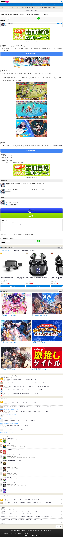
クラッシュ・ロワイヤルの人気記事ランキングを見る (9, 418)
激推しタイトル (34, 10)
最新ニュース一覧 (20, 7)
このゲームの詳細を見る (11, 204)
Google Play (31, 216)
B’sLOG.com (48, 530)
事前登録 (28, 10)
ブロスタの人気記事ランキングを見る (7, 432)
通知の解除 (37, 530)
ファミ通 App (4, 2)
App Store (31, 211)
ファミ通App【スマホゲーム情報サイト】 (8, 7)
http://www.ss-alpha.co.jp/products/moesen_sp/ (14, 224)
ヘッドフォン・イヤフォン (6, 250)
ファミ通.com (42, 530)
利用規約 (19, 530)
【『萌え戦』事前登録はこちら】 (31, 53)
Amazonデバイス (24, 250)
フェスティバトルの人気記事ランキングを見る (8, 414)
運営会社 (23, 530)
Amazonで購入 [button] (13, 286)
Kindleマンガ (16, 250)
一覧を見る (60, 247)
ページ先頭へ (59, 526)
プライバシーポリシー (30, 530)
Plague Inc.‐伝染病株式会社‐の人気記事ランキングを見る (9, 423)
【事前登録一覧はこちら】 (31, 41)
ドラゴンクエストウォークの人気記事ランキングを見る (10, 409)
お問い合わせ (13, 530)
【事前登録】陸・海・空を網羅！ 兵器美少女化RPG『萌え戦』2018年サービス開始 (39, 7)
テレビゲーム (32, 250)
